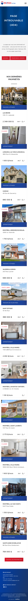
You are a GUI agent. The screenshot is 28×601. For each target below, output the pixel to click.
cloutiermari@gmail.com (13, 580)
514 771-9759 (8, 579)
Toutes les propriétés (14, 559)
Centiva (17, 599)
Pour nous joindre (18, 58)
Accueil (5, 58)
